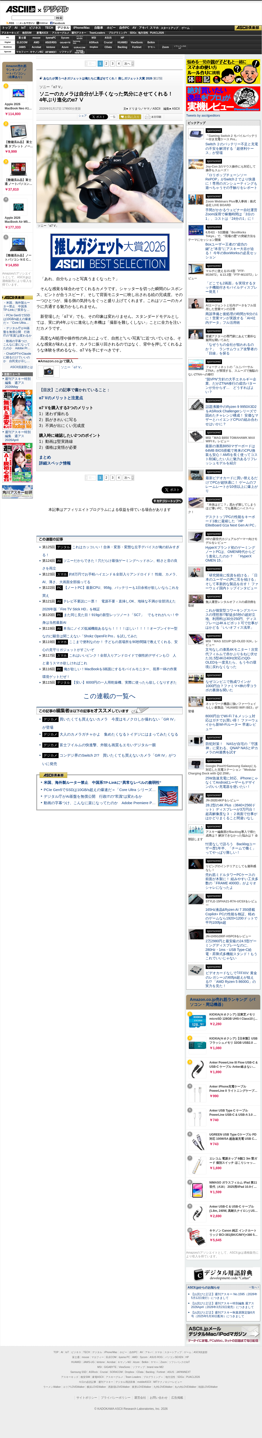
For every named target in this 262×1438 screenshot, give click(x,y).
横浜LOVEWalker (96, 1387)
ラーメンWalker (52, 1387)
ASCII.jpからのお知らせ (204, 1287)
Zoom (165, 47)
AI (16, 27)
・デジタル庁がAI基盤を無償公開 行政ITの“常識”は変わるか (17, 331)
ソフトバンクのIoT (180, 47)
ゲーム (185, 27)
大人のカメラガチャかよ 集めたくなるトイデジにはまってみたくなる (119, 734)
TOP (56, 1352)
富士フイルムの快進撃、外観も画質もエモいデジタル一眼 (108, 745)
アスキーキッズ (10, 32)
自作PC (124, 27)
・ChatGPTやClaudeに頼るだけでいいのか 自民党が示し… (17, 357)
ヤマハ (151, 47)
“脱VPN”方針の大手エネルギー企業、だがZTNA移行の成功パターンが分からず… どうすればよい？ (230, 385)
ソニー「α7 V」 (72, 367)
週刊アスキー (78, 32)
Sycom (65, 37)
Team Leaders (133, 1377)
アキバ (143, 27)
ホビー (111, 27)
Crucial (108, 42)
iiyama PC (124, 1357)
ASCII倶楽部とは (21, 367)
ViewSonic (137, 42)
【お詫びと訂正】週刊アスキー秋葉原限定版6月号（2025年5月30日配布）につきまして (223, 1314)
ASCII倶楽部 (248, 27)
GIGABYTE (65, 42)
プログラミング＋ (153, 1377)
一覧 (113, 116)
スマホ (154, 27)
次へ (127, 63)
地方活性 (143, 32)
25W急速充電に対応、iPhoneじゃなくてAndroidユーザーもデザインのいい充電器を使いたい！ (231, 782)
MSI (94, 37)
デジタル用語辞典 (125, 1382)
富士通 (22, 37)
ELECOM (22, 42)
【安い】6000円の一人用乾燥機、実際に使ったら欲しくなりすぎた (124, 682)
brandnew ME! (80, 52)
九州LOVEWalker (163, 1387)
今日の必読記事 (87, 1382)
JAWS (22, 47)
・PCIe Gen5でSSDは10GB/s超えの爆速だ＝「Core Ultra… (17, 319)
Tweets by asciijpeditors (203, 115)
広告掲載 (177, 1397)
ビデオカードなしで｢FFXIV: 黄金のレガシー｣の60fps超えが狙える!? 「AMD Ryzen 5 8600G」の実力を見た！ (231, 979)
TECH (49, 27)
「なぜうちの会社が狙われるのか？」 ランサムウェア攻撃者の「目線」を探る (231, 349)
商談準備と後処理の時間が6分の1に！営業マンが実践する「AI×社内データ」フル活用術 (231, 318)
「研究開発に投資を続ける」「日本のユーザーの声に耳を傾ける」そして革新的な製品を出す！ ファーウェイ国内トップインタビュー (231, 581)
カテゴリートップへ (167, 500)
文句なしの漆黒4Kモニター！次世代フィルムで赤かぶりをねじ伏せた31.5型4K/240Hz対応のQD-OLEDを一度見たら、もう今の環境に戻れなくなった (231, 658)
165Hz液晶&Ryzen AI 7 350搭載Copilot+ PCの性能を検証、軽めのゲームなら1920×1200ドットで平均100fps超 (231, 916)
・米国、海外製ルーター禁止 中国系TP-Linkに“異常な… (16, 306)
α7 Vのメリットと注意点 (61, 398)
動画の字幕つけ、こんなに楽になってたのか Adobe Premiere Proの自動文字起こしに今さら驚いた (127, 803)
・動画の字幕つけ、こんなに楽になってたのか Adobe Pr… (16, 344)
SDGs (133, 32)
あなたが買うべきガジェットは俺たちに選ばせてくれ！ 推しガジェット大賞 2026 (98, 78)
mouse (36, 37)
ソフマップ (65, 51)
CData (108, 47)
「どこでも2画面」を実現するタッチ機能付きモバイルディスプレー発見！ (231, 287)
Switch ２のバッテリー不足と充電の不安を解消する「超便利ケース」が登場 (231, 148)
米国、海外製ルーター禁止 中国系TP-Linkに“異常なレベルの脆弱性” (102, 782)
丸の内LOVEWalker (185, 1387)
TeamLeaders (97, 32)
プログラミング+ (118, 32)
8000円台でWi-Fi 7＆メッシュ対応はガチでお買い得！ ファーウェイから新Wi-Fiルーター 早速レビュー (231, 722)
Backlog (122, 47)
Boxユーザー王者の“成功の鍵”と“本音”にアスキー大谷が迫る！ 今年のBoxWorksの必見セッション (231, 250)
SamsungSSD (76, 42)
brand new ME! (155, 1367)
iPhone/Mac (81, 27)
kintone (50, 47)
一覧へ (253, 1287)
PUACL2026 (157, 32)
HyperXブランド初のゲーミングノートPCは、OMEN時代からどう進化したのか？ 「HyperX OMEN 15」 (230, 553)
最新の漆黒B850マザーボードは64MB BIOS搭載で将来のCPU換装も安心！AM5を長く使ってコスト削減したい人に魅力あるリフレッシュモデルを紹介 (231, 454)
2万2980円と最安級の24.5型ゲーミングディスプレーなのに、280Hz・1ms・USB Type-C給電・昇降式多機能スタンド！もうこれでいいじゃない (231, 949)
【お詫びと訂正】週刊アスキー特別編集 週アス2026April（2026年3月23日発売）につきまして (222, 1305)
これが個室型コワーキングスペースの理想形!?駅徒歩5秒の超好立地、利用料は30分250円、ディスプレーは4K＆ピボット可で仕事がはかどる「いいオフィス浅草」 (231, 618)
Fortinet (136, 47)
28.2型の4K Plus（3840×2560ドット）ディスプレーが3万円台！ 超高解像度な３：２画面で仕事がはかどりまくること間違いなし (231, 811)
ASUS (108, 37)
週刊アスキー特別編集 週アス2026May (18, 383)
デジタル (53, 9)
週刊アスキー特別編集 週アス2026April (18, 436)
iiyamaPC (51, 37)
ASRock (93, 42)
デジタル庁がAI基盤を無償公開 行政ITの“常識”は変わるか (93, 796)
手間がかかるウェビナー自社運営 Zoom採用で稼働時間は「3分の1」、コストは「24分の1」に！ (233, 214)
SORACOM (116, 1372)
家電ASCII (42, 32)
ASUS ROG (50, 42)
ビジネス (35, 27)
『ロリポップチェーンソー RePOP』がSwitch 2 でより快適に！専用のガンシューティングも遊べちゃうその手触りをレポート (231, 181)
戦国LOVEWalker (208, 1387)
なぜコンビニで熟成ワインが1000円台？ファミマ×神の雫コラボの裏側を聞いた (231, 686)
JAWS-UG (89, 1362)
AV (134, 27)
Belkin (151, 42)
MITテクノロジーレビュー (167, 1382)
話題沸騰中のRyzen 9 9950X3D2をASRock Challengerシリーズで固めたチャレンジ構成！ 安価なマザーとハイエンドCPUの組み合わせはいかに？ (231, 415)
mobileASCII (144, 1382)
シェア (83, 115)
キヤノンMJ (36, 51)
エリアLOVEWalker (74, 1387)
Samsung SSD (78, 1372)
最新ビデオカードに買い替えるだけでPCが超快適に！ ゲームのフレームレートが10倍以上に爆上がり (231, 484)
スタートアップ (169, 27)
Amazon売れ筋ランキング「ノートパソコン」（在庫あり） (16, 71)
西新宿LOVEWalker (119, 1387)
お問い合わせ (159, 1397)
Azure (65, 47)
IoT (23, 27)
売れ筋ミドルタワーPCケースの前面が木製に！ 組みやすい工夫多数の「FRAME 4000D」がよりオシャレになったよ (231, 881)
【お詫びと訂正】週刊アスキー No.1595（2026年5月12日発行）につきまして (224, 1296)
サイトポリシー (86, 1397)
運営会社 (140, 1397)
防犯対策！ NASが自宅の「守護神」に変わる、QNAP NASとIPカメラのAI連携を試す (231, 748)
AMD (36, 42)
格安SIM (27, 32)
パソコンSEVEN (79, 37)
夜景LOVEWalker (141, 1387)
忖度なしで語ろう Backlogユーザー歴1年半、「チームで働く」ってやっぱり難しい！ (230, 848)
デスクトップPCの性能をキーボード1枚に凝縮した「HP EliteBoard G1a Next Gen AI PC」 (231, 521)
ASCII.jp (20, 9)
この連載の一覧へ (109, 696)
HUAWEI (123, 42)
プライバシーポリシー (116, 1397)
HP (122, 37)
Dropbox (94, 47)
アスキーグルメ (60, 32)
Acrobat (36, 47)
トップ (6, 27)
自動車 (98, 27)
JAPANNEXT (51, 52)
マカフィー (22, 51)
